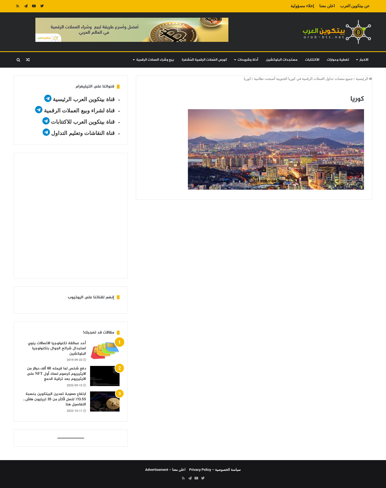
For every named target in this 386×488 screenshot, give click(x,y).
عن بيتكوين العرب (355, 5)
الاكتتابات (312, 60)
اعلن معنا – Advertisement (165, 470)
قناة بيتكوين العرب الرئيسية (84, 99)
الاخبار (363, 60)
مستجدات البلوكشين (282, 60)
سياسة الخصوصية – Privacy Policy (215, 470)
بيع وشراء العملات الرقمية (155, 60)
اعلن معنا (327, 5)
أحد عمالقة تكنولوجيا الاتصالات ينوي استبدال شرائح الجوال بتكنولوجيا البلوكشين (57, 348)
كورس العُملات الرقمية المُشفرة (204, 60)
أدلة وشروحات (247, 60)
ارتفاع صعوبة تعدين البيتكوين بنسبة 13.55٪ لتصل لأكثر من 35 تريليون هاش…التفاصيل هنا (54, 399)
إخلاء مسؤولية (302, 5)
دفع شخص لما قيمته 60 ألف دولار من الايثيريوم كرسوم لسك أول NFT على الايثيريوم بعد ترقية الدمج (56, 373)
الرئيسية (364, 79)
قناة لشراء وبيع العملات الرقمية (79, 110)
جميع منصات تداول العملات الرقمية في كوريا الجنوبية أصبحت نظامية (303, 79)
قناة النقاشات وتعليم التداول (83, 133)
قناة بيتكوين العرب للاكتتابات (82, 122)
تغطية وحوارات (338, 60)
